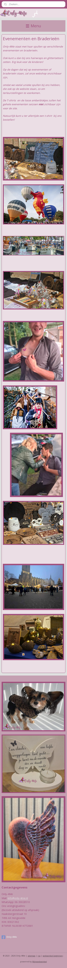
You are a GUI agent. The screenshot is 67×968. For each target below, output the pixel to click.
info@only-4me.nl (18, 898)
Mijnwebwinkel (39, 961)
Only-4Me (9, 937)
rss (39, 955)
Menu (33, 25)
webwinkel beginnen (53, 955)
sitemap (31, 955)
